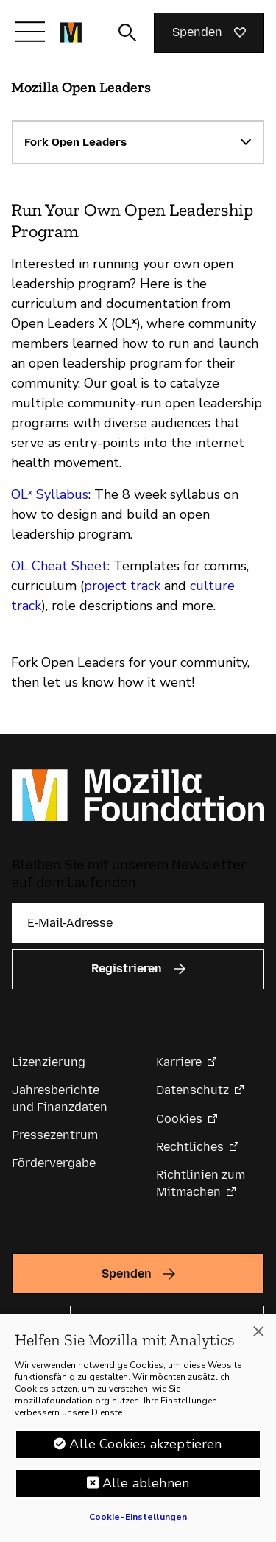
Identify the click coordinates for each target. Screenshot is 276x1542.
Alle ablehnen (145, 1483)
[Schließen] (258, 1331)
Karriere (179, 1062)
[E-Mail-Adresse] (138, 923)
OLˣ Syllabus (49, 494)
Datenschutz (192, 1090)
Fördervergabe (54, 1163)
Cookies (179, 1119)
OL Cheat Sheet (59, 566)
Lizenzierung (48, 1062)
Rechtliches (190, 1147)
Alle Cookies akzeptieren (145, 1444)
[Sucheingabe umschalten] (127, 32)
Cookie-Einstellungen (138, 1517)
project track (122, 586)
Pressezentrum (55, 1135)
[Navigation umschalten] (30, 31)
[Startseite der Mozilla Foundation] (71, 32)
